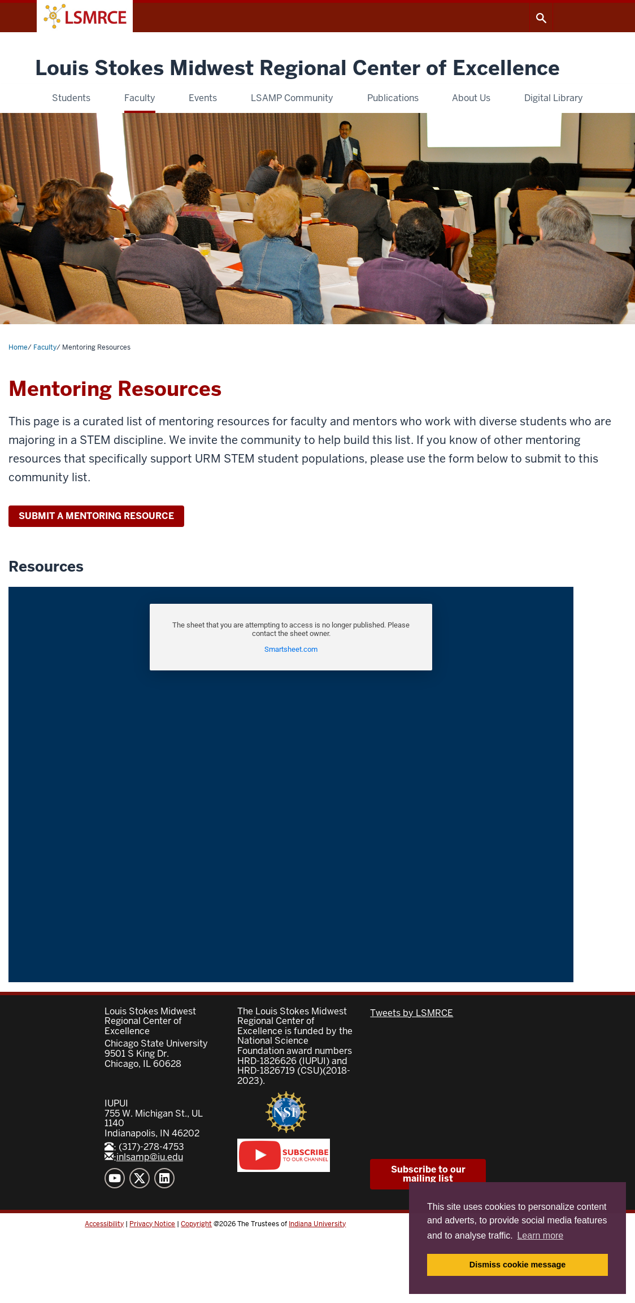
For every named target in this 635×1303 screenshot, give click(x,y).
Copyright (196, 1223)
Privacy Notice (152, 1223)
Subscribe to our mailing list (428, 1173)
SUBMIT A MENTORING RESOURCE (96, 516)
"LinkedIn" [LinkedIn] (164, 1178)
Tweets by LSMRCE (411, 1013)
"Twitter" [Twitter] (139, 1178)
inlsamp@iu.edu (143, 1157)
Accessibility (104, 1223)
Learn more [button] (540, 1235)
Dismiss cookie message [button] (517, 1264)
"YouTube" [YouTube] (115, 1178)
